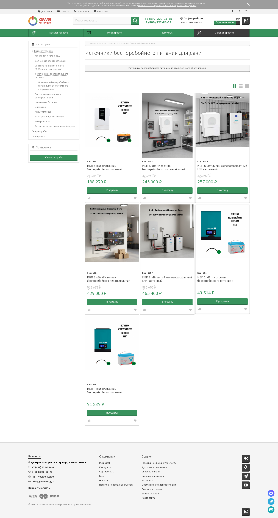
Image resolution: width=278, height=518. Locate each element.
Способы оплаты (151, 471)
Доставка (45, 11)
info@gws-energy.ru (43, 481)
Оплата (63, 11)
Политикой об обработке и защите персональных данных (167, 5)
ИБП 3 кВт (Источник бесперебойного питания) (104, 390)
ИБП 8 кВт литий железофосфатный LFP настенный (167, 279)
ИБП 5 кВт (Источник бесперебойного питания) (104, 167)
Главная (92, 43)
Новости (104, 480)
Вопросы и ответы (152, 489)
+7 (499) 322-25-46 (158, 18)
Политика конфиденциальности (116, 485)
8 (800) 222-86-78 (158, 22)
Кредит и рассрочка (153, 476)
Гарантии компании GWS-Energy (159, 463)
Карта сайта (148, 498)
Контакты (101, 11)
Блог (101, 476)
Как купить (105, 467)
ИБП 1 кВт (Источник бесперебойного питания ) (215, 279)
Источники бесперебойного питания (137, 43)
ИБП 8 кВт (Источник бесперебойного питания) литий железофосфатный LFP (108, 279)
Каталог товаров (107, 43)
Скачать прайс (54, 157)
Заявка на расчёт (151, 493)
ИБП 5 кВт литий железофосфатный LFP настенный (222, 167)
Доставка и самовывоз (154, 467)
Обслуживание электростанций (159, 485)
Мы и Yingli (104, 463)
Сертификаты (106, 471)
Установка (81, 11)
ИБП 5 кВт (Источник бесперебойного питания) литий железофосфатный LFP (163, 167)
